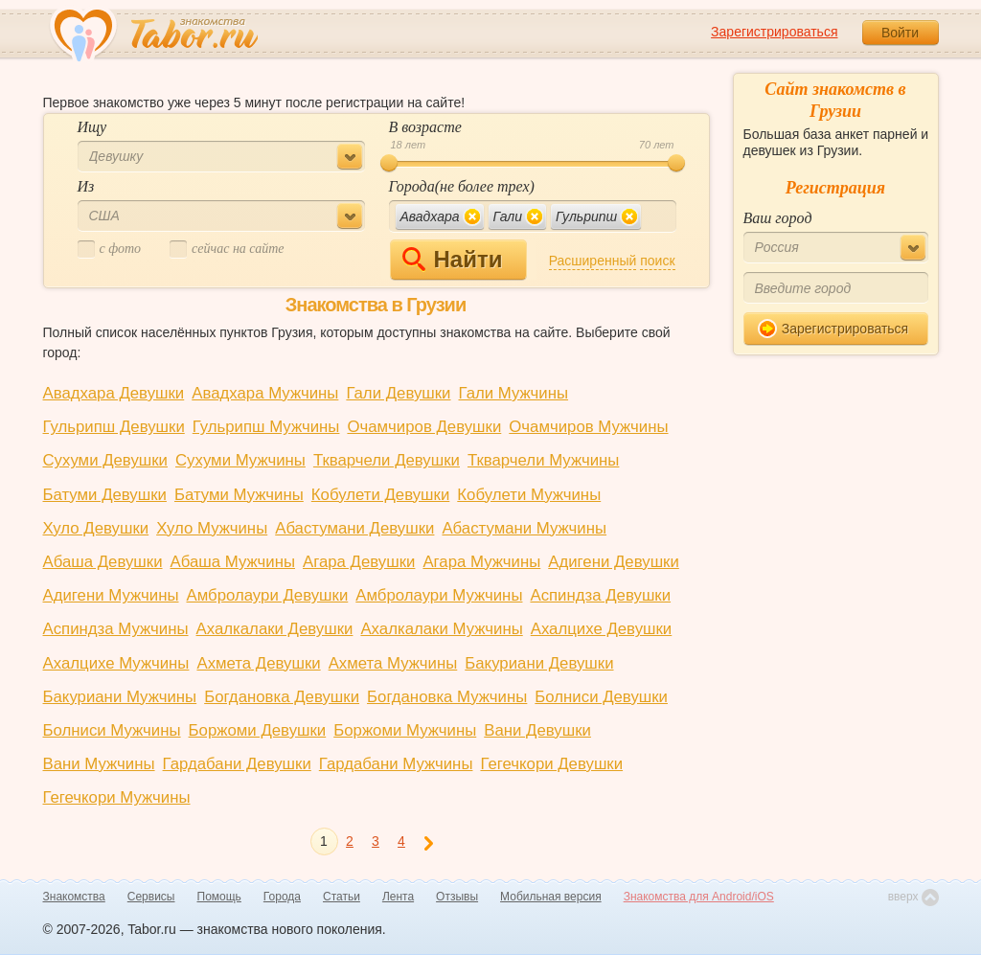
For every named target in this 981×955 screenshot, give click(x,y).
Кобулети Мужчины (529, 495)
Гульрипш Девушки (114, 427)
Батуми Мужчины (239, 495)
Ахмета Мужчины (393, 663)
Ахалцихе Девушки (602, 629)
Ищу (92, 127)
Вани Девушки (537, 730)
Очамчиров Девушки (424, 427)
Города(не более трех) (462, 186)
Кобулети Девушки (380, 495)
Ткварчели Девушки (386, 460)
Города (282, 896)
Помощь (219, 896)
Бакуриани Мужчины (120, 697)
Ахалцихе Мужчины (116, 663)
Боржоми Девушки (258, 730)
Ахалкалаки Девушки (275, 629)
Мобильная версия (551, 896)
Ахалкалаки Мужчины (441, 629)
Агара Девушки (359, 562)
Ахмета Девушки (258, 663)
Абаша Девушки (103, 562)
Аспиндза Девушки (600, 595)
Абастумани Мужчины (524, 528)
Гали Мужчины (514, 393)
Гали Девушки (398, 393)
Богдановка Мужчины (447, 697)
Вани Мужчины (99, 764)
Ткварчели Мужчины (543, 460)
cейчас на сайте (227, 249)
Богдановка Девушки (281, 697)
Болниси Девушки (601, 697)
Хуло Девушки (96, 528)
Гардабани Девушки (237, 764)
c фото (110, 249)
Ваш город (777, 218)
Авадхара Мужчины (265, 393)
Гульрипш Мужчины (266, 427)
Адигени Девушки (613, 562)
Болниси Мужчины (112, 730)
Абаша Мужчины (233, 562)
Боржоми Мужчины (404, 730)
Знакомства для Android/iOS (699, 896)
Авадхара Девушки (114, 393)
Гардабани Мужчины (396, 764)
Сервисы (151, 896)
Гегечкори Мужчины (117, 797)
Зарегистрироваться (774, 31)
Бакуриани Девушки (539, 663)
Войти (900, 32)
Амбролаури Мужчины (438, 595)
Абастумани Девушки (354, 528)
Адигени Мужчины (111, 595)
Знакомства (74, 896)
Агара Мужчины (481, 562)
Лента (398, 896)
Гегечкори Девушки (551, 764)
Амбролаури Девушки (267, 595)
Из (86, 186)
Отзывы (457, 896)
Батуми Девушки (105, 495)
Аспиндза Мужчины (116, 629)
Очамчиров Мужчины (588, 427)
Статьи (341, 896)
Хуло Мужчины (211, 528)
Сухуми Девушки (106, 460)
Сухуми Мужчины (240, 460)
